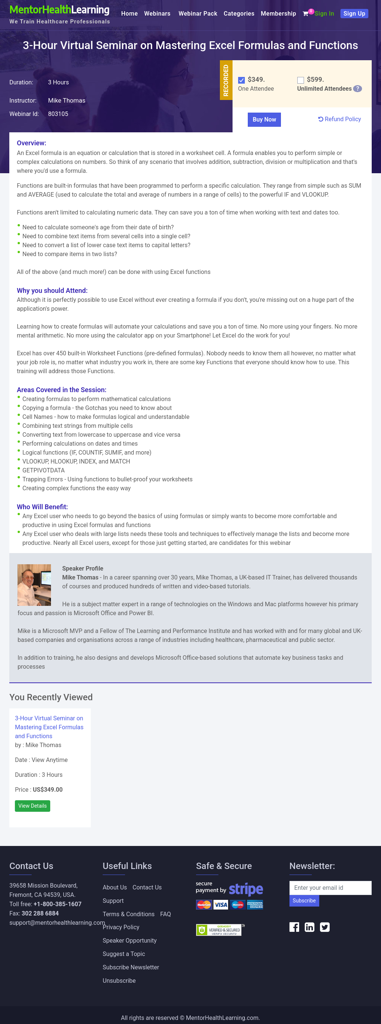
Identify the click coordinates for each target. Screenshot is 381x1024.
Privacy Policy (121, 924)
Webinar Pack (198, 13)
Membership (278, 13)
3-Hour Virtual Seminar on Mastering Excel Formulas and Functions (49, 726)
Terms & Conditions (129, 911)
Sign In (324, 13)
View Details (32, 805)
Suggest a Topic (124, 949)
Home (129, 13)
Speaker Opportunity (130, 937)
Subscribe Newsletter (131, 962)
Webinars (158, 13)
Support (113, 899)
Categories (239, 13)
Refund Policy (339, 118)
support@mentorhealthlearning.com (57, 922)
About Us (115, 886)
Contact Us (147, 886)
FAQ (165, 911)
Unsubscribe (119, 975)
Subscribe (304, 900)
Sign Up (354, 13)
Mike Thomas (66, 99)
